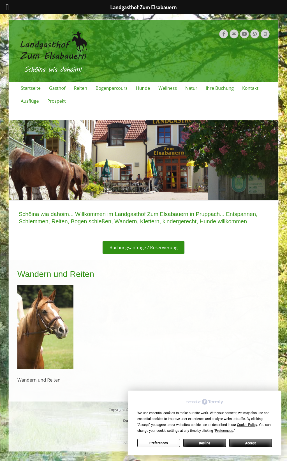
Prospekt (56, 101)
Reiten (80, 88)
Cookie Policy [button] (247, 425)
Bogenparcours (112, 88)
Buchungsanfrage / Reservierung (144, 247)
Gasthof (57, 88)
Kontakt (250, 88)
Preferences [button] (224, 431)
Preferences (158, 443)
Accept (250, 443)
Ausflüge (30, 101)
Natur (191, 88)
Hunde (143, 88)
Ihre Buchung (220, 88)
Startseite (31, 88)
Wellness (167, 88)
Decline (204, 443)
